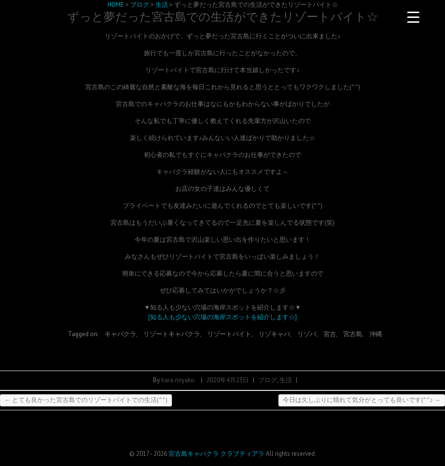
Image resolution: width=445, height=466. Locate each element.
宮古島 (352, 334)
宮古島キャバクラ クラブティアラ (216, 454)
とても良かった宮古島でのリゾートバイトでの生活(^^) (86, 400)
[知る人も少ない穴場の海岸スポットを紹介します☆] (222, 317)
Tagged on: (84, 334)
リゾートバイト (229, 334)
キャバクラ (120, 334)
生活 (285, 380)
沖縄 (375, 334)
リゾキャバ (274, 334)
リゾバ (306, 334)
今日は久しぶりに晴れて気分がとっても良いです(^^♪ (362, 400)
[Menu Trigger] (413, 17)
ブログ (267, 380)
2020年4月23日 (227, 380)
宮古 (329, 334)
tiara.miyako (178, 380)
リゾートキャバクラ (171, 334)
